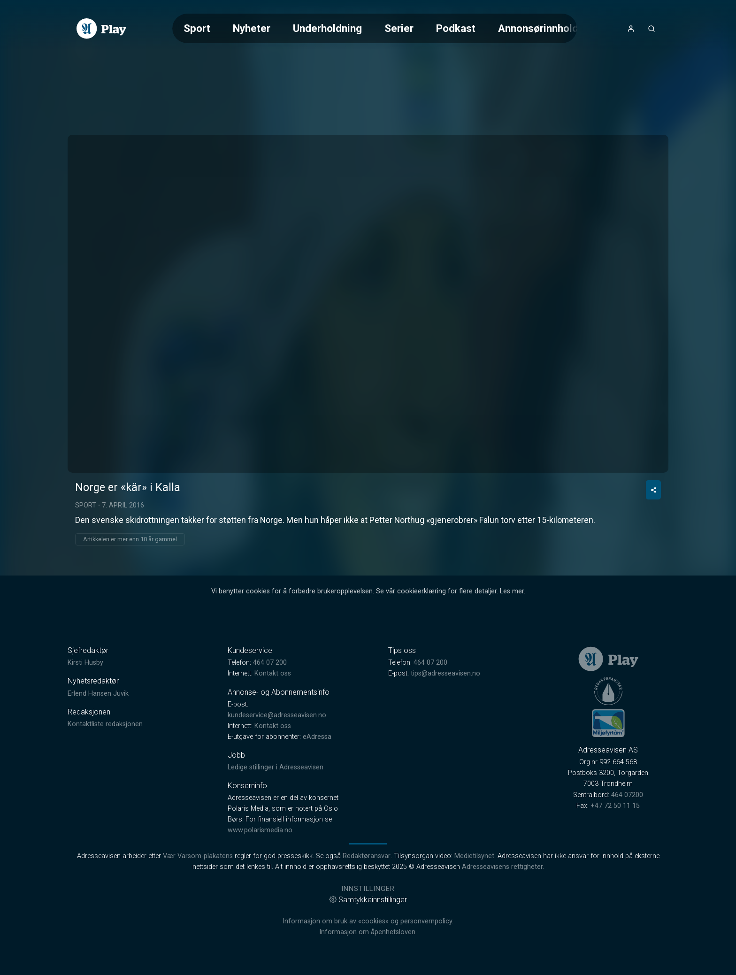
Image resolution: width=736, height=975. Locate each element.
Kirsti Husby (85, 663)
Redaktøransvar (367, 856)
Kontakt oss (272, 673)
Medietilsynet (474, 856)
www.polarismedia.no (260, 830)
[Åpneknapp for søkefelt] (651, 28)
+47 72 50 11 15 (615, 806)
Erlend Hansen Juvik (98, 694)
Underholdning (327, 28)
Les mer (512, 591)
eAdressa (317, 737)
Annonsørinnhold (538, 28)
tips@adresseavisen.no (445, 673)
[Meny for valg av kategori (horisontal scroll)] (374, 28)
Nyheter (251, 28)
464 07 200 (270, 663)
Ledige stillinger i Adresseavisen (275, 767)
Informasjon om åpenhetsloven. (368, 932)
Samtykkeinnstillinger (368, 899)
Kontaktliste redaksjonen (105, 724)
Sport (197, 28)
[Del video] (653, 489)
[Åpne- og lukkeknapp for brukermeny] (630, 28)
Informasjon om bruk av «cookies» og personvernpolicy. (368, 921)
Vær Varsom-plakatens (198, 856)
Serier (399, 28)
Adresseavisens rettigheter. (503, 867)
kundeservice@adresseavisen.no (277, 715)
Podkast (455, 28)
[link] (101, 28)
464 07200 (627, 795)
